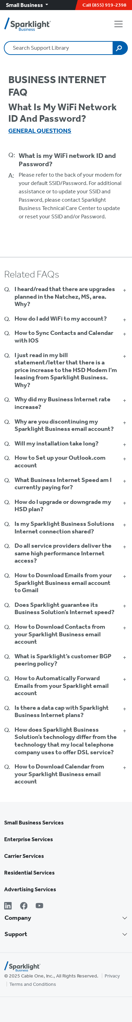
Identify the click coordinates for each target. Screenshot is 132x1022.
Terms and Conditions (32, 984)
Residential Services (29, 872)
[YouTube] (39, 906)
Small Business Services (34, 822)
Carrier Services (24, 856)
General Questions (39, 131)
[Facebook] (24, 906)
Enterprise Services (28, 839)
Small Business (25, 5)
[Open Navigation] (120, 24)
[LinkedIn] (8, 906)
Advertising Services (30, 889)
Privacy (112, 976)
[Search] (120, 48)
